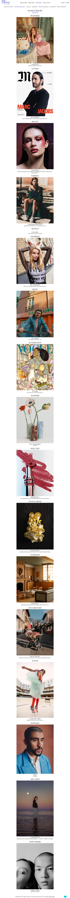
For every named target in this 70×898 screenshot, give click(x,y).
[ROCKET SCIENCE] (23, 657)
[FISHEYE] (29, 720)
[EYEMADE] (23, 604)
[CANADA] (35, 776)
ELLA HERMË (35, 338)
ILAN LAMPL (35, 232)
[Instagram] (68, 2)
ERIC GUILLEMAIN (35, 285)
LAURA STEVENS (35, 837)
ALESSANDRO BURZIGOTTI (35, 224)
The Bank (23, 3)
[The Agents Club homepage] (5, 2)
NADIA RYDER (35, 170)
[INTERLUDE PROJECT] (29, 225)
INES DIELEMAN (35, 497)
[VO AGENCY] (30, 392)
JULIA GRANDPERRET (35, 444)
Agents (28, 6)
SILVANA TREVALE (35, 656)
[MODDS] (19, 838)
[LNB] (29, 65)
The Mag (39, 3)
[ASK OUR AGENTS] (35, 891)
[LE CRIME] (31, 339)
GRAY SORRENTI (35, 117)
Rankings (53, 6)
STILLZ (35, 775)
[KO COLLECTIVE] (32, 233)
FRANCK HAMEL (35, 550)
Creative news (8, 6)
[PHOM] (35, 445)
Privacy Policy (52, 896)
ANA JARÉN (35, 391)
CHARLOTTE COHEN (35, 719)
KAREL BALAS (35, 603)
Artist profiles (44, 6)
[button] (66, 2)
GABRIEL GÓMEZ (35, 890)
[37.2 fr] (22, 498)
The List (31, 3)
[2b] (24, 286)
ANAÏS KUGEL (35, 64)
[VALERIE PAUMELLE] (24, 552)
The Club (46, 3)
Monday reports (19, 6)
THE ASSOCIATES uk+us (30, 171)
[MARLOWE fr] (21, 171)
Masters (34, 6)
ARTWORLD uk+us (28, 498)
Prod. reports (61, 6)
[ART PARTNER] (25, 118)
